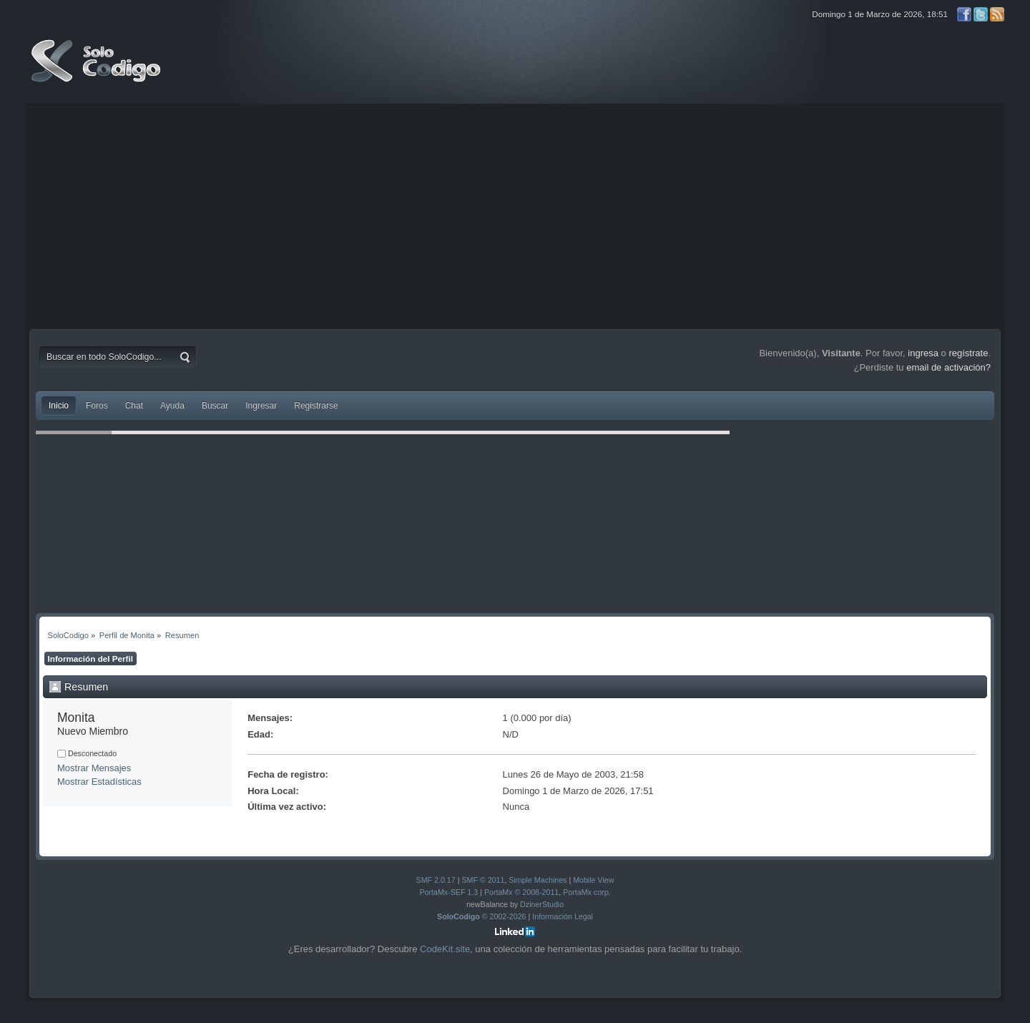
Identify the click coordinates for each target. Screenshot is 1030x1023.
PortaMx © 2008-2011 (521, 892)
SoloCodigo (97, 71)
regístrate (968, 353)
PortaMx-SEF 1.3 (448, 892)
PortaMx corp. (586, 892)
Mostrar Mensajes (94, 768)
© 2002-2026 (481, 916)
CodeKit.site (445, 949)
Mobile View (593, 880)
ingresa (923, 353)
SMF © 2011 (482, 880)
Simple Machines (537, 880)
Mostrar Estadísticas (99, 781)
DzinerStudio (542, 904)
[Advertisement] (515, 214)
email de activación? (948, 367)
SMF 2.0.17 (436, 880)
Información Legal (562, 916)
